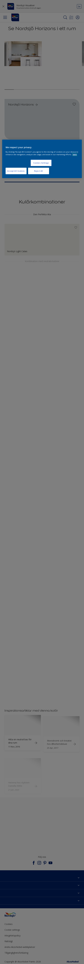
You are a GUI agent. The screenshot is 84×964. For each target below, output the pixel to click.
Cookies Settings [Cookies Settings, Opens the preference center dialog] (41, 163)
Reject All (38, 171)
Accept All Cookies (16, 171)
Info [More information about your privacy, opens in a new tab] (75, 154)
